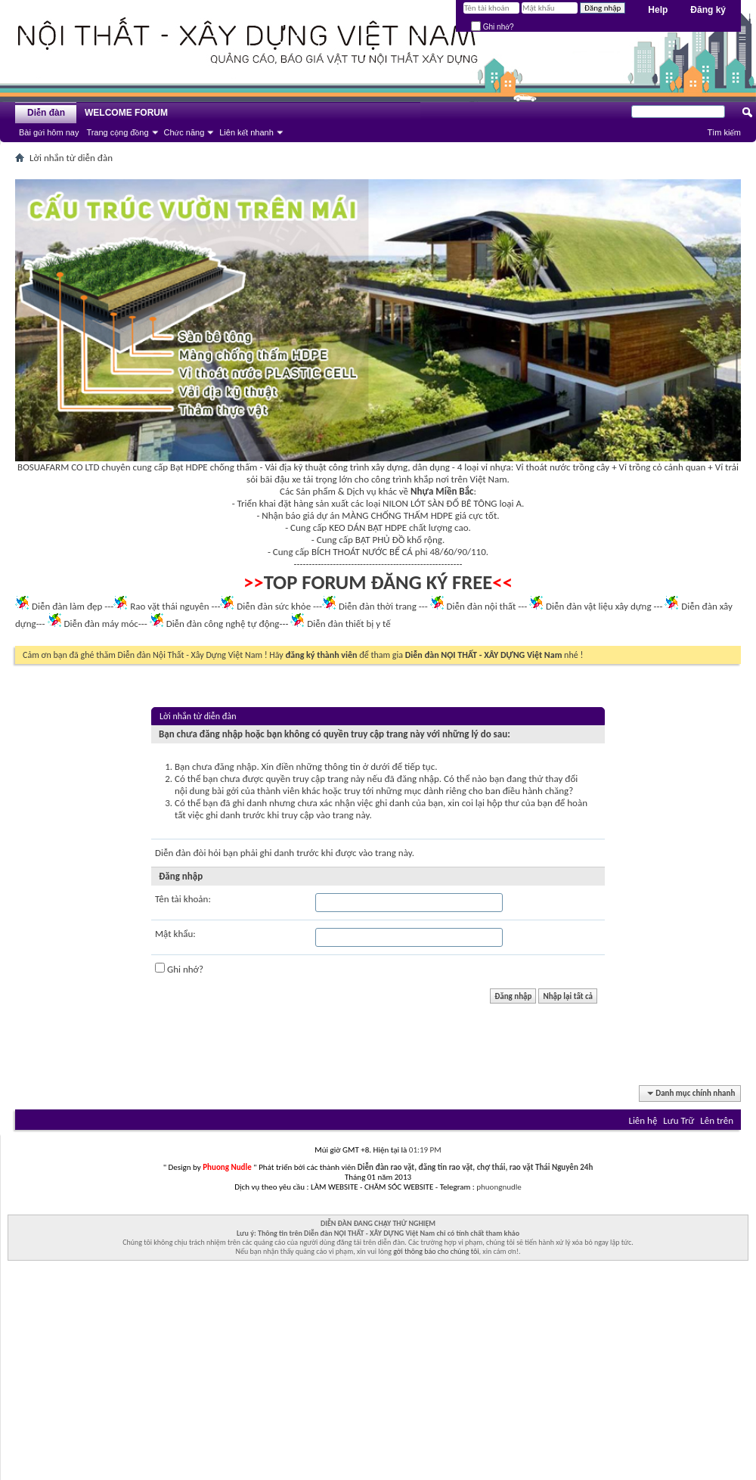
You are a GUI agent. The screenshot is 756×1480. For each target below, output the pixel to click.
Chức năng (184, 132)
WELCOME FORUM (126, 112)
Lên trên (716, 1120)
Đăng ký (708, 10)
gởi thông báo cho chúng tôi (436, 1251)
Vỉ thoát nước (543, 467)
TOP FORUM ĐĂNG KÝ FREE (378, 582)
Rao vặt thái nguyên (169, 606)
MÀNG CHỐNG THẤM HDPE (397, 515)
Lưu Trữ (678, 1120)
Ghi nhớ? (492, 27)
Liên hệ (642, 1120)
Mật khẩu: (175, 933)
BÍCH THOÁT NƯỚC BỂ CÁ (362, 551)
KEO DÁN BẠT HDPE (368, 527)
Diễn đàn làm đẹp (67, 606)
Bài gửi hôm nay (49, 132)
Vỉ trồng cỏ (640, 467)
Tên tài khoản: (183, 898)
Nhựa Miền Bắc (442, 491)
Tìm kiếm (724, 132)
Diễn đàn (46, 112)
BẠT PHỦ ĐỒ (380, 539)
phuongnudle (498, 1187)
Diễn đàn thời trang (378, 606)
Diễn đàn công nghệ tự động (223, 623)
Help (658, 10)
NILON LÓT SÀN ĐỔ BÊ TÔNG (440, 503)
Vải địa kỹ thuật (295, 467)
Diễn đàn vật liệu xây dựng (599, 606)
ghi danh (277, 852)
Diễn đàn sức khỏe (274, 606)
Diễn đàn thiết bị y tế (349, 623)
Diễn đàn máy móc (101, 623)
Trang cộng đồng (117, 132)
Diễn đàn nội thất (481, 606)
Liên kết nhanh (246, 132)
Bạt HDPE (189, 467)
